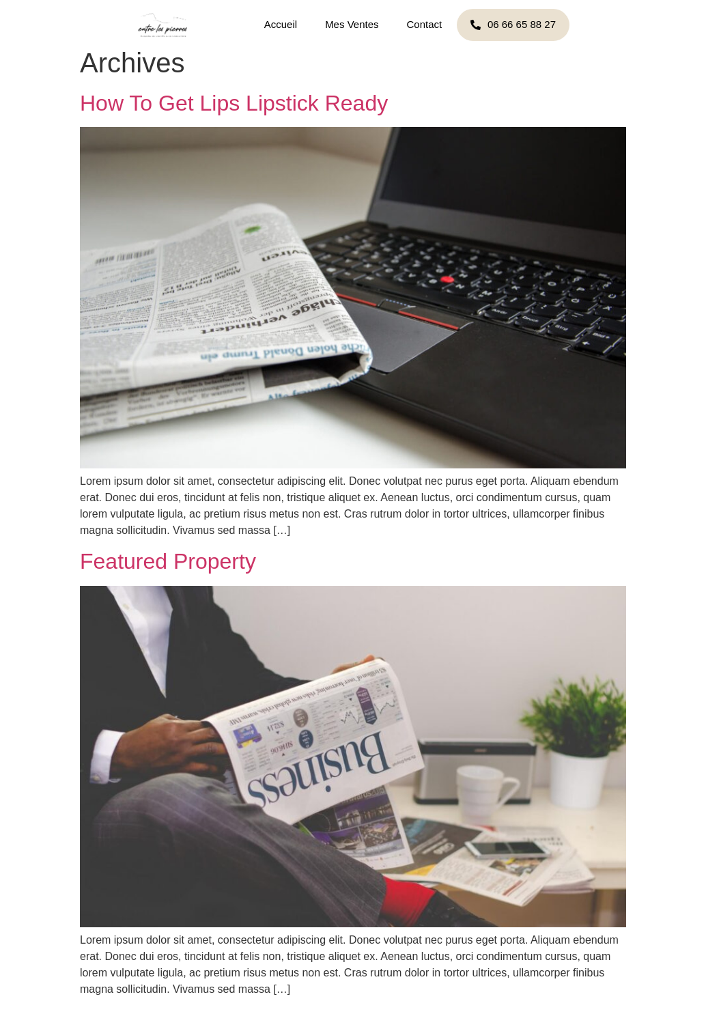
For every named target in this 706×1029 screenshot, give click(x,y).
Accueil (280, 24)
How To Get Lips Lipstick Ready (234, 103)
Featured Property (168, 561)
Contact (424, 24)
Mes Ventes (351, 24)
